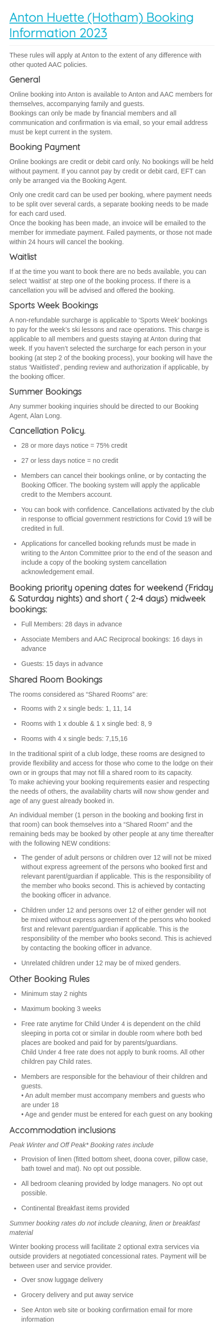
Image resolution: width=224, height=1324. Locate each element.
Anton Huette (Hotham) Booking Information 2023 (101, 25)
